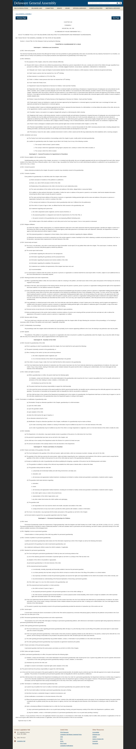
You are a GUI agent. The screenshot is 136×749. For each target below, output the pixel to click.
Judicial (94, 736)
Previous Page (21, 18)
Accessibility (95, 732)
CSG (61, 736)
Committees (49, 8)
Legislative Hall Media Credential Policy (71, 734)
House (67, 8)
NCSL (62, 741)
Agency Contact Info (98, 739)
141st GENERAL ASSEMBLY (24, 14)
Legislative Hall (21, 741)
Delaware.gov (96, 734)
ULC (61, 739)
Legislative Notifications (66, 745)
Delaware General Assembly (35, 3)
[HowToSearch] (117, 3)
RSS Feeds (63, 743)
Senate (59, 8)
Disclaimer (95, 743)
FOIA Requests (64, 732)
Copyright (95, 741)
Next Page (116, 18)
